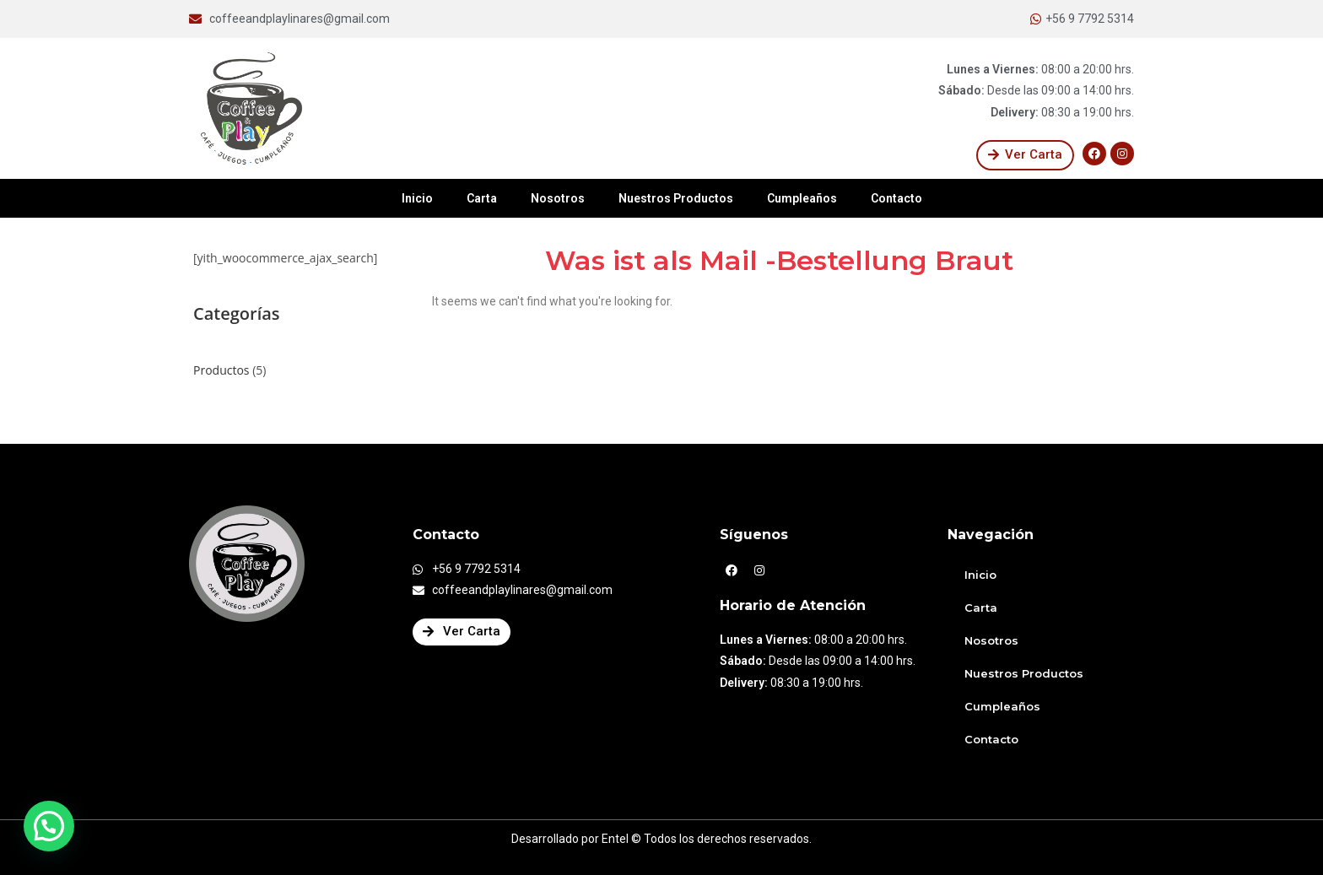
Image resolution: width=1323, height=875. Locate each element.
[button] (1025, 155)
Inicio (417, 198)
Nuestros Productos (675, 198)
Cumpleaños (802, 198)
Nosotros (558, 198)
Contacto (896, 198)
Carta (482, 198)
